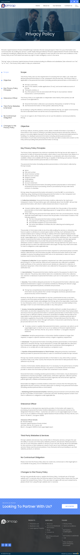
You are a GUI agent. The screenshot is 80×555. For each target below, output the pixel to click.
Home (38, 6)
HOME (34, 31)
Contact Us (68, 6)
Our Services (57, 6)
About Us (46, 6)
